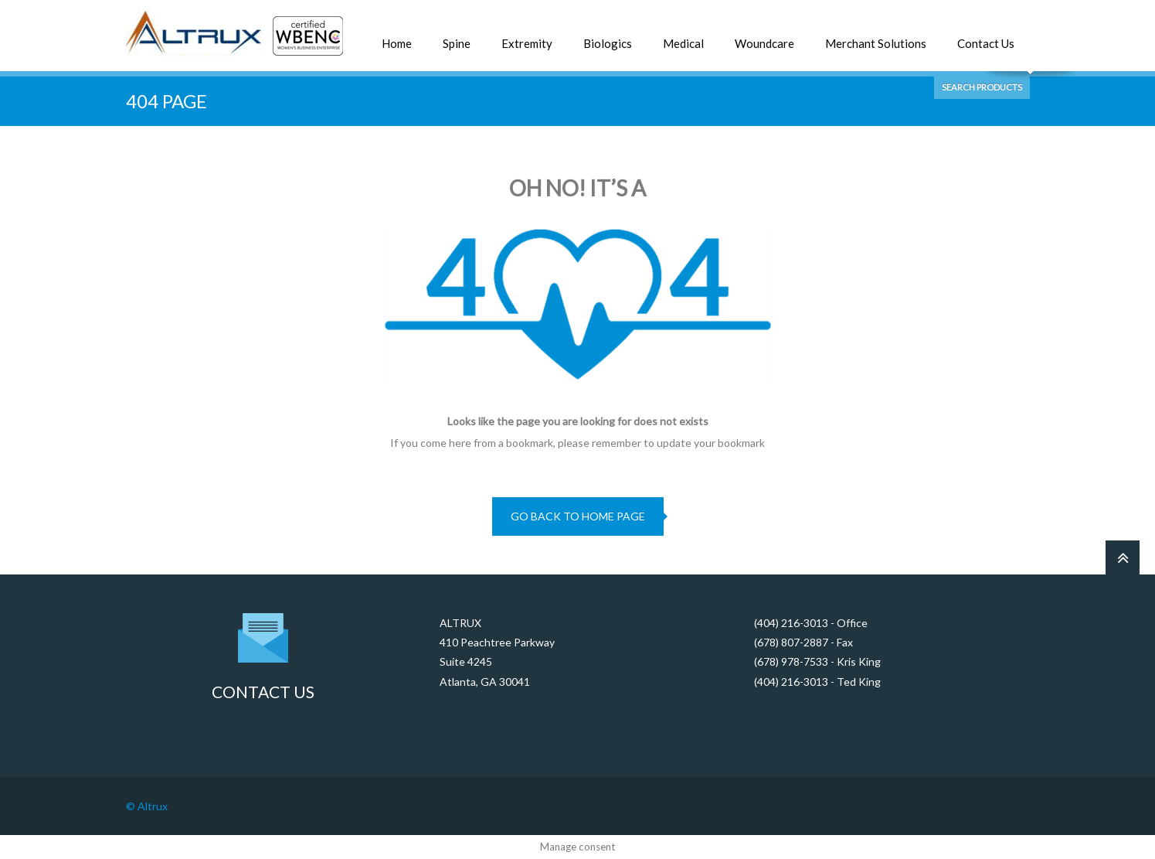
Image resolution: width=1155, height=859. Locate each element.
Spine (456, 43)
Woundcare (764, 43)
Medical (683, 43)
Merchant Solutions (875, 43)
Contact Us (985, 43)
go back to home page (578, 516)
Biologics (607, 43)
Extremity (526, 43)
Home (397, 43)
